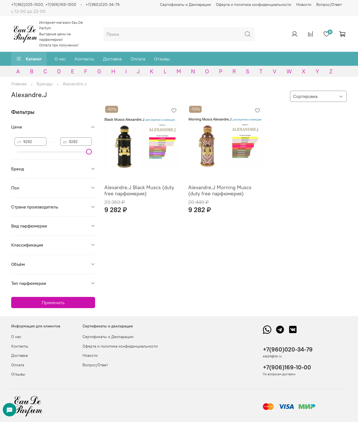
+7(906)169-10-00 (287, 367)
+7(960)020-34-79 (102, 4)
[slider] (89, 151)
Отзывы (162, 59)
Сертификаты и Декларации (185, 4)
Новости (303, 4)
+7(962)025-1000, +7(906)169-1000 (43, 4)
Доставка (112, 59)
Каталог (29, 59)
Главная (19, 83)
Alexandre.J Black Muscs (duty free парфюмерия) (139, 190)
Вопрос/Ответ (329, 4)
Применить (53, 302)
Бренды (45, 83)
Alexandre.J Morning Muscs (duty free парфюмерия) (219, 190)
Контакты (84, 59)
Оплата (138, 59)
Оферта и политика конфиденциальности (253, 4)
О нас (60, 59)
